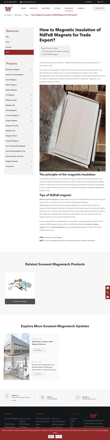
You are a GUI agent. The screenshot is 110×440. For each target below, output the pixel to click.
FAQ (7, 37)
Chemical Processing (59, 419)
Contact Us (99, 8)
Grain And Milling (58, 403)
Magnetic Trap (10, 131)
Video (8, 42)
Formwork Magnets (12, 115)
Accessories (10, 166)
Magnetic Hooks (11, 100)
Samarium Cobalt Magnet (53, 237)
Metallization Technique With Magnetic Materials (38, 334)
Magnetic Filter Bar (12, 126)
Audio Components (58, 388)
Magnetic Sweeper (12, 161)
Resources (69, 8)
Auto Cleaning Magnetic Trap (15, 151)
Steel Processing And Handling (43, 415)
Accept (58, 436)
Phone (38, 394)
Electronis (55, 385)
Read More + (35, 342)
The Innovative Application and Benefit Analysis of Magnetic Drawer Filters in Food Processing (89, 335)
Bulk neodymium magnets (49, 199)
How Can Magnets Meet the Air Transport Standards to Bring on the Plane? (70, 240)
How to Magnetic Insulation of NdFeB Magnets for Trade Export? (54, 15)
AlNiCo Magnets (11, 85)
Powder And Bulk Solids (43, 408)
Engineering (56, 414)
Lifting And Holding (42, 388)
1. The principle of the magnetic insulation (55, 51)
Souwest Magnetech (58, 227)
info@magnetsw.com (29, 2)
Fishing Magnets (11, 110)
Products (33, 8)
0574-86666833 (11, 2)
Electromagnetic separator (15, 156)
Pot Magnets (10, 95)
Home (23, 8)
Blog (26, 15)
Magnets (8, 381)
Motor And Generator (43, 385)
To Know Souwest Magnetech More (93, 410)
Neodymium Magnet (13, 69)
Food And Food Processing (41, 404)
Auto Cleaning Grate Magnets (16, 146)
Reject (51, 436)
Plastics (38, 400)
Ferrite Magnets (11, 80)
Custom (57, 8)
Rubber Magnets (11, 90)
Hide (55, 48)
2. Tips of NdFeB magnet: (49, 54)
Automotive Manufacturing (57, 410)
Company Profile (73, 387)
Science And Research (43, 397)
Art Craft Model (57, 394)
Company (81, 8)
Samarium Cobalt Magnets (14, 74)
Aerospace (55, 397)
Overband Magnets (12, 141)
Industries (46, 8)
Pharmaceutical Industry (43, 419)
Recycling (55, 400)
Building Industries (58, 391)
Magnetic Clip (10, 105)
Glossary (8, 47)
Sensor (38, 391)
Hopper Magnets (11, 120)
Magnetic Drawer (11, 136)
